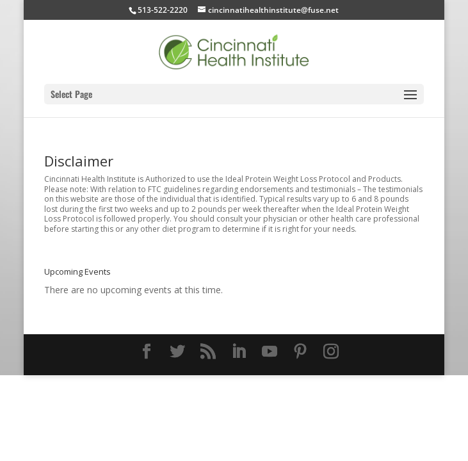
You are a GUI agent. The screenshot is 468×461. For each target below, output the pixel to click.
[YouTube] (269, 352)
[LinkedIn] (238, 352)
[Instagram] (331, 352)
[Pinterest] (300, 352)
